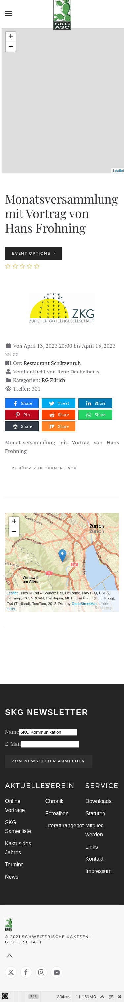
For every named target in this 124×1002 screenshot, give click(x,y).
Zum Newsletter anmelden (48, 761)
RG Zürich (53, 380)
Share (22, 403)
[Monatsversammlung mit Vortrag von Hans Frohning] (62, 307)
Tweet (58, 403)
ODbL (11, 609)
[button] (8, 13)
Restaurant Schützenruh (52, 363)
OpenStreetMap (85, 604)
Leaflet (118, 171)
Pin (22, 415)
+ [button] (11, 37)
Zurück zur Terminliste (44, 468)
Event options (32, 253)
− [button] (11, 47)
